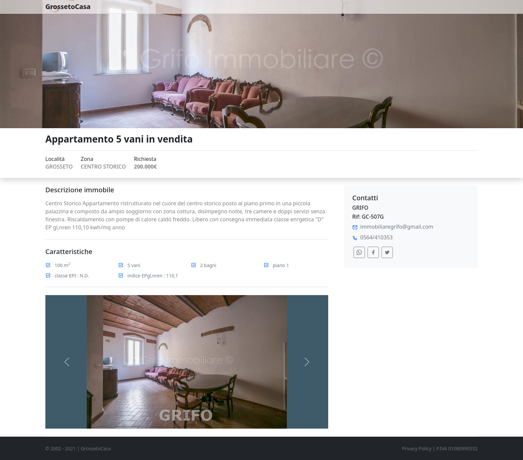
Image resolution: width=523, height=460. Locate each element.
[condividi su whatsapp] (359, 252)
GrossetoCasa (68, 6)
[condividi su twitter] (387, 252)
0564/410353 (376, 237)
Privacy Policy (416, 448)
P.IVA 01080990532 (457, 448)
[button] (66, 362)
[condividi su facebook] (373, 252)
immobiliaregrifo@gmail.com (396, 226)
